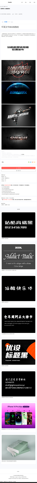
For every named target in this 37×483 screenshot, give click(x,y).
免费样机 (30, 2)
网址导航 (26, 2)
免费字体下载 (10, 481)
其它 (6, 6)
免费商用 (6, 204)
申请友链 (14, 481)
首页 (22, 2)
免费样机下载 (6, 481)
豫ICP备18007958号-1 (25, 478)
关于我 (18, 471)
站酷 (9, 204)
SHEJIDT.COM (16, 478)
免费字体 (35, 2)
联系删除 (22, 154)
